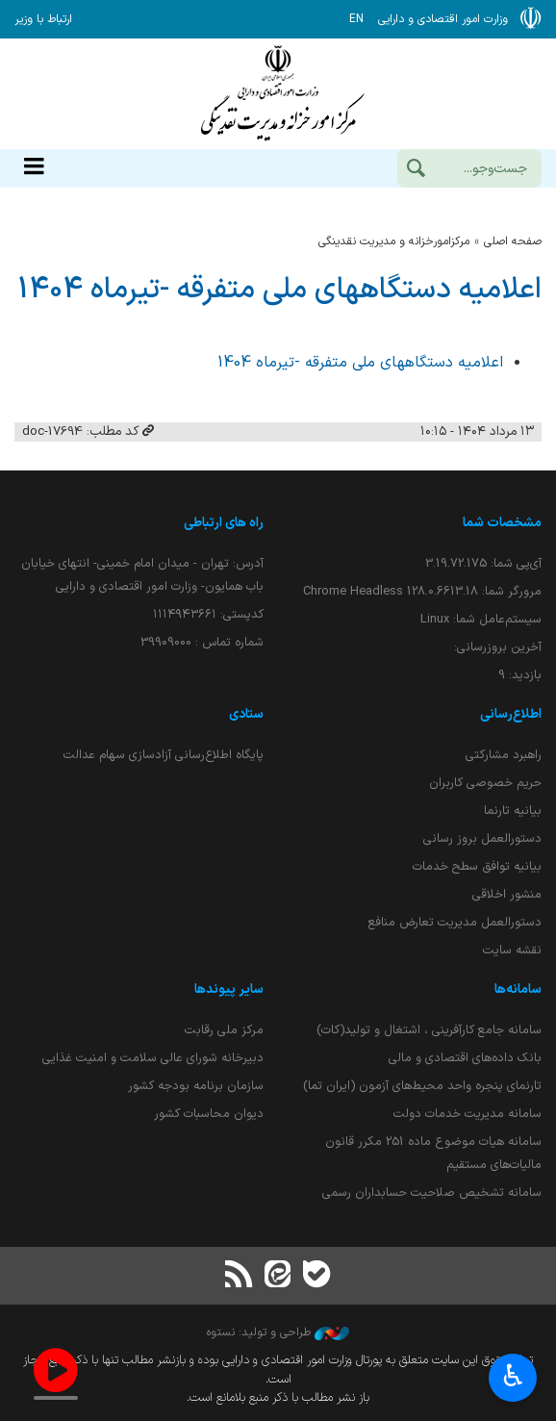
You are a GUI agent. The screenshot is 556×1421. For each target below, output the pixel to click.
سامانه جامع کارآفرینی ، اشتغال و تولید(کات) (429, 1030)
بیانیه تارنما (513, 810)
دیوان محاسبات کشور (209, 1113)
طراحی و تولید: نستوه (278, 1332)
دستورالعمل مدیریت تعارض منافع (455, 922)
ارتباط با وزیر (43, 19)
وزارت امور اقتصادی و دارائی (278, 93)
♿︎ (513, 1378)
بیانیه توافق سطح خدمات (477, 866)
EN (356, 19)
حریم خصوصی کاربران (485, 783)
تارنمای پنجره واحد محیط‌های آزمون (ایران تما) (422, 1086)
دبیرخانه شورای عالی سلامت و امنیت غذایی (153, 1058)
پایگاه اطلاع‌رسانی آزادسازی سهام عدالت (163, 755)
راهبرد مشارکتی (504, 755)
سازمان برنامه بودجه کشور (196, 1086)
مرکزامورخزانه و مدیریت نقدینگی (393, 241)
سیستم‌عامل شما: (481, 619)
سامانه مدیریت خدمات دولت (467, 1113)
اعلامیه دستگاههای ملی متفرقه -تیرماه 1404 (279, 289)
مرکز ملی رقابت (224, 1030)
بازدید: (520, 675)
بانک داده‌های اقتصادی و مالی (465, 1058)
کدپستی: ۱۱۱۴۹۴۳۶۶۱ (208, 614)
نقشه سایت (512, 950)
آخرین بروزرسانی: (498, 647)
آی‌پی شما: (483, 563)
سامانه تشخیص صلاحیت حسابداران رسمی (432, 1192)
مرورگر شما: (422, 591)
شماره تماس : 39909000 (202, 642)
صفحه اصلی (513, 241)
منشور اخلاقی (507, 894)
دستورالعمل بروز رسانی (482, 838)
